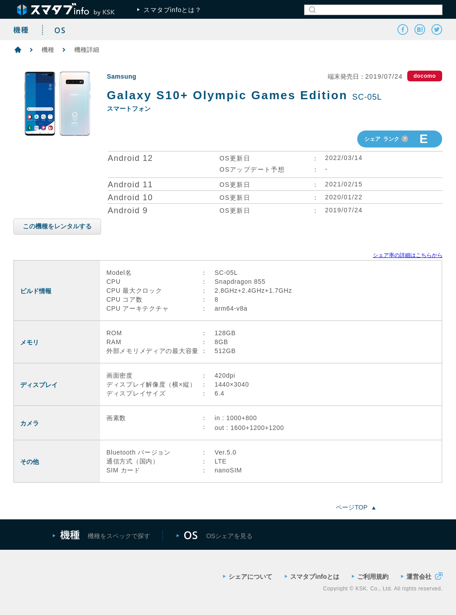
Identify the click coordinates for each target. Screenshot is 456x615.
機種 (48, 49)
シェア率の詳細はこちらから (408, 255)
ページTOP (356, 507)
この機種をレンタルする (57, 226)
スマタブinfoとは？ (169, 10)
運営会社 (422, 576)
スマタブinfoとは (312, 576)
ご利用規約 (370, 576)
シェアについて (247, 576)
